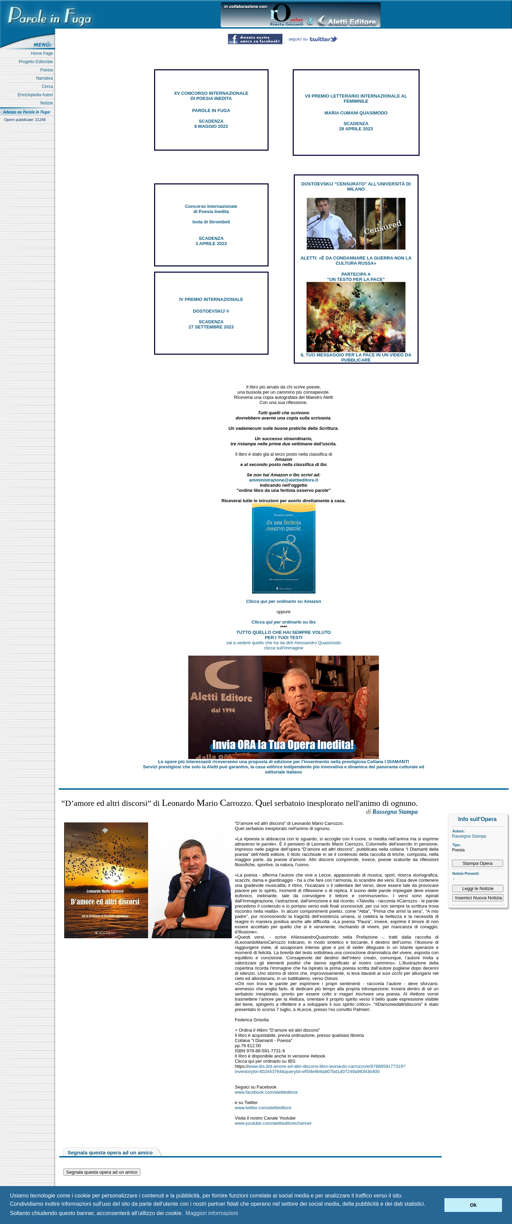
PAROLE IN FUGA (211, 110)
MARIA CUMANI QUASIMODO (356, 112)
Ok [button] (473, 1205)
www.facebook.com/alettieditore (266, 1092)
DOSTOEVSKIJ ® (211, 311)
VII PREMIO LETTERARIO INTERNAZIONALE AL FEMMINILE (356, 98)
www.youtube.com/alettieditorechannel (273, 1123)
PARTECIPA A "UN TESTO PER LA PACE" (356, 277)
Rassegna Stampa (469, 836)
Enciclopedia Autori (36, 94)
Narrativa (45, 78)
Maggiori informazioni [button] (211, 1213)
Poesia (47, 70)
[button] (437, 1205)
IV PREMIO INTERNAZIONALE (211, 299)
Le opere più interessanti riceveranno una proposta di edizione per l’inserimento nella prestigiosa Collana (283, 761)
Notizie (47, 103)
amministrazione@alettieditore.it (283, 480)
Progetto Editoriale (37, 61)
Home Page (43, 53)
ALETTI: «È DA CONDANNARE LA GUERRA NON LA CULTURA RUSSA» (355, 260)
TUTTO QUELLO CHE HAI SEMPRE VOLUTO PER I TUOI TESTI (284, 635)
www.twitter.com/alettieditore (263, 1107)
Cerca (48, 86)
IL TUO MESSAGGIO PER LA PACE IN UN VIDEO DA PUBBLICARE (356, 357)
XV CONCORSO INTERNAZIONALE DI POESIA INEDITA (211, 96)
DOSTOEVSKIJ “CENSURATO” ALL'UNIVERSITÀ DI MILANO (356, 186)
